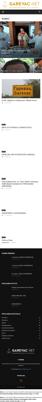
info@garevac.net (26, 369)
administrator (5, 242)
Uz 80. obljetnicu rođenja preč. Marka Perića (19, 100)
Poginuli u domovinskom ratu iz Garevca (22, 287)
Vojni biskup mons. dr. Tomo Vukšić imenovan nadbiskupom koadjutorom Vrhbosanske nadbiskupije (20, 184)
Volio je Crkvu (7, 240)
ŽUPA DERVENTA (16, 304)
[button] (3, 12)
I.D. (2, 56)
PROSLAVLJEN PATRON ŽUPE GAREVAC (18, 155)
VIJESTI (3, 48)
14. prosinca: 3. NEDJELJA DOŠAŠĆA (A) (22, 257)
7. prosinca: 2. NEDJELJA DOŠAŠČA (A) (22, 265)
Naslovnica (4, 16)
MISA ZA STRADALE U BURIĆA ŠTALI (17, 127)
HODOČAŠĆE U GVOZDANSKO (14, 213)
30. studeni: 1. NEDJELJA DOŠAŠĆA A (22, 273)
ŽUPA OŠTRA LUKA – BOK (19, 295)
